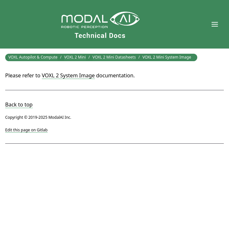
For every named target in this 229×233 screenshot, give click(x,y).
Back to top (19, 104)
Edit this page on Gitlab (26, 130)
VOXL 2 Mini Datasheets (114, 57)
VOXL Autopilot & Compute (32, 57)
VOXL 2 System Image (68, 75)
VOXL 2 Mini (75, 57)
